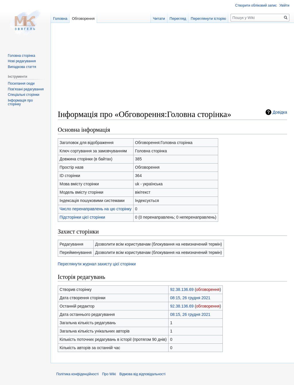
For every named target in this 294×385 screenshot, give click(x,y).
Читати (159, 18)
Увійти (284, 5)
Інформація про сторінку (20, 102)
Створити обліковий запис (256, 5)
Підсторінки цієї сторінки (82, 217)
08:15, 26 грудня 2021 (190, 297)
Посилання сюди (21, 83)
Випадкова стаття (22, 67)
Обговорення (83, 18)
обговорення (208, 289)
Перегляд (178, 18)
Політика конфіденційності (77, 374)
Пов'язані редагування (26, 89)
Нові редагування (22, 61)
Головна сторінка (21, 56)
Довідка (280, 112)
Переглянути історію (208, 18)
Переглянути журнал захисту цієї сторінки (97, 264)
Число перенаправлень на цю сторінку (96, 209)
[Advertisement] (172, 69)
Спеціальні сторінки (23, 95)
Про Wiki (109, 374)
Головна (60, 18)
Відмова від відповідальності (142, 374)
